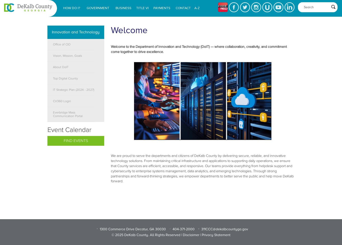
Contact (183, 8)
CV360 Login (62, 101)
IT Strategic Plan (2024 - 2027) (73, 89)
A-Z (197, 8)
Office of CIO (62, 44)
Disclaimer (191, 235)
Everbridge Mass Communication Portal (68, 114)
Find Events (76, 141)
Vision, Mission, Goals (67, 55)
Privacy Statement (216, 235)
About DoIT (61, 67)
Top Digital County (65, 78)
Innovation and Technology (76, 32)
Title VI (142, 8)
